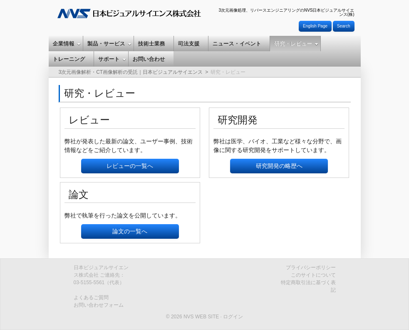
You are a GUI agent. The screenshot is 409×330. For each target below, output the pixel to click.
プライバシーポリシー (311, 267)
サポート (112, 59)
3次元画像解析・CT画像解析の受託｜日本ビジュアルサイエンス (131, 72)
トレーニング (69, 59)
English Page (315, 26)
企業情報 (67, 43)
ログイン (233, 317)
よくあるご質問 (91, 297)
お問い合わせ (149, 59)
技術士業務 (151, 43)
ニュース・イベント (237, 43)
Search (343, 26)
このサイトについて (313, 275)
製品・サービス (109, 43)
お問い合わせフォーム (99, 305)
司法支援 (189, 43)
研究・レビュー (296, 43)
